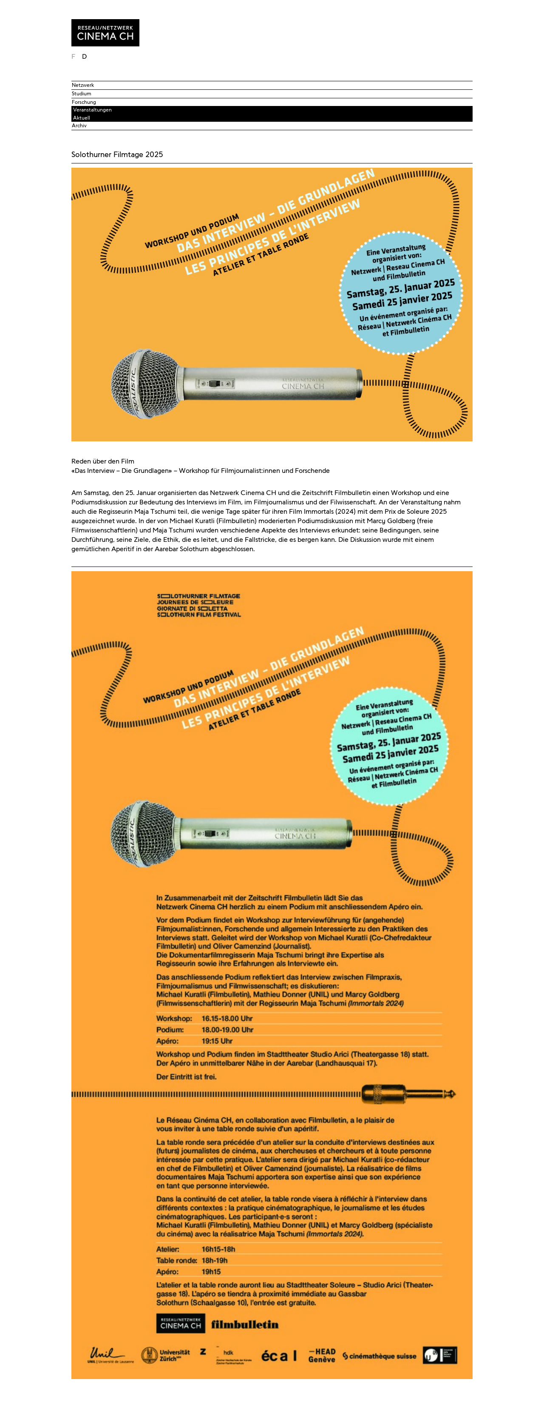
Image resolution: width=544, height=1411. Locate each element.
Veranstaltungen (92, 109)
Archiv (79, 125)
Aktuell (81, 117)
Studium (81, 93)
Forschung (84, 102)
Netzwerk (83, 85)
